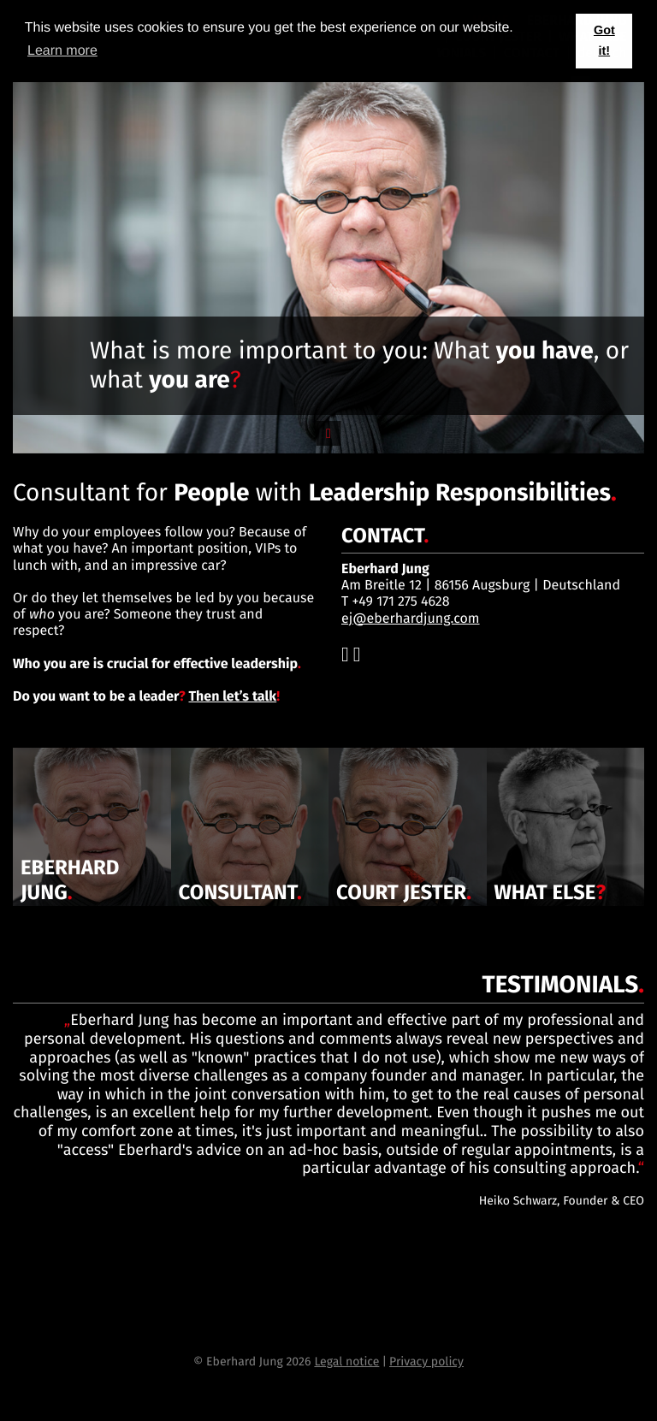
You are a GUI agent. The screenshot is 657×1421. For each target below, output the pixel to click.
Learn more (62, 51)
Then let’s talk (232, 697)
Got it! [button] (604, 41)
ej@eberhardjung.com (410, 619)
